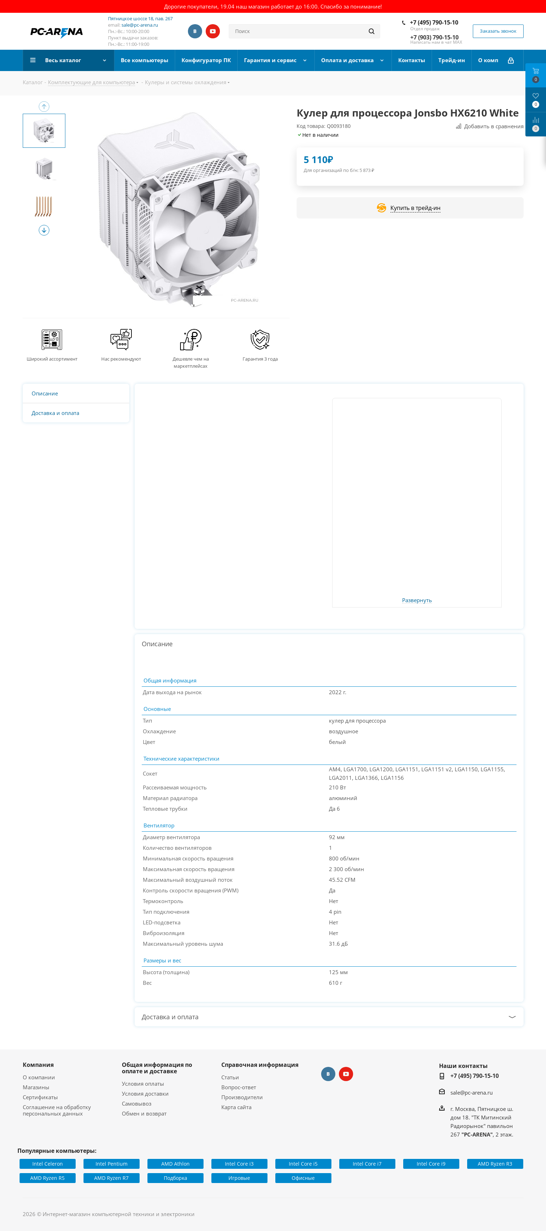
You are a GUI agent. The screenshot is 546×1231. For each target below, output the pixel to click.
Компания (38, 1065)
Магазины (36, 1087)
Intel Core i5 (303, 1163)
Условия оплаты (143, 1083)
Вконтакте (195, 31)
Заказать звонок (498, 31)
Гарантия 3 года (260, 359)
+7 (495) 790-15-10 (434, 22)
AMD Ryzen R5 (47, 1178)
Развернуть (417, 600)
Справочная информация (259, 1065)
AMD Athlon (175, 1163)
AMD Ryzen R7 (111, 1178)
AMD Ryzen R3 (495, 1163)
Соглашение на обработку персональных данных (57, 1110)
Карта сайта (236, 1107)
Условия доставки (145, 1093)
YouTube (213, 31)
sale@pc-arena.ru (139, 25)
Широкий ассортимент (52, 359)
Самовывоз (136, 1103)
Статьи (230, 1077)
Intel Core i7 (367, 1163)
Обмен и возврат (144, 1113)
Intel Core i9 (431, 1163)
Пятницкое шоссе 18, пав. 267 (140, 18)
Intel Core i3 (239, 1163)
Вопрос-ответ (238, 1087)
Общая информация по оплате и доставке (157, 1068)
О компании (39, 1077)
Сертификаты (40, 1097)
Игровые (239, 1178)
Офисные (303, 1178)
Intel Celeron (47, 1163)
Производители (242, 1097)
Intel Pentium (112, 1163)
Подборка (175, 1178)
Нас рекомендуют (121, 359)
